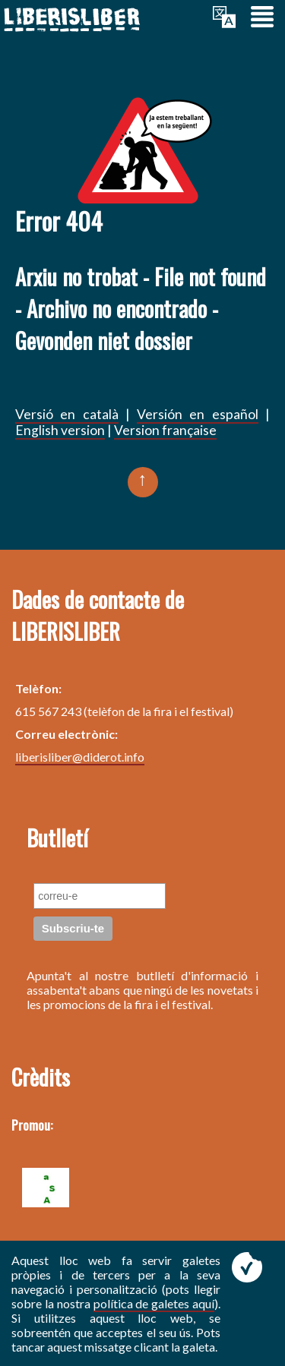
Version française (165, 430)
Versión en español (197, 414)
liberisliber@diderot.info (79, 756)
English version (60, 430)
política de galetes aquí (154, 1303)
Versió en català (67, 414)
